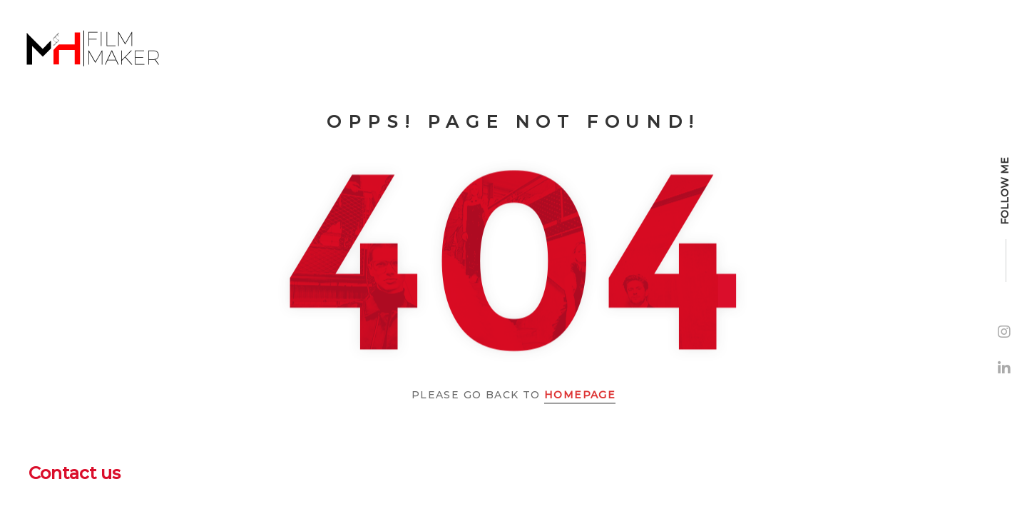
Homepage (579, 394)
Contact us (75, 473)
